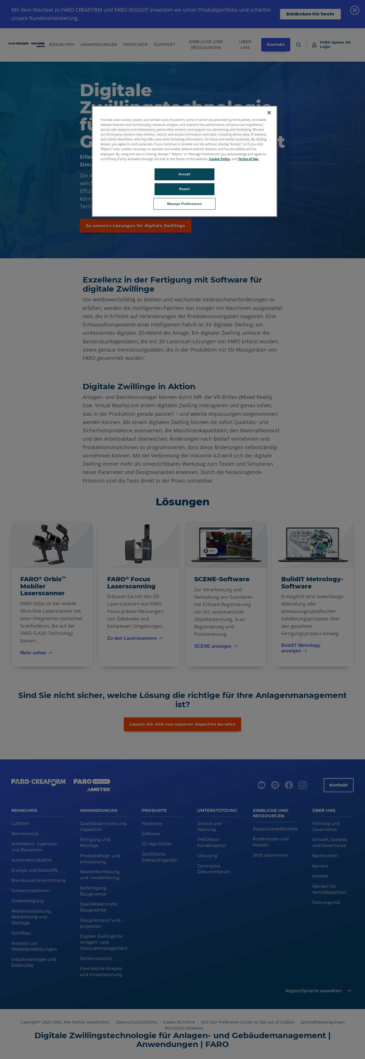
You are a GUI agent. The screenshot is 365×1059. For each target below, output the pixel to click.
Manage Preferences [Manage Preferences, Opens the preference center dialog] (184, 203)
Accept (184, 174)
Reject (184, 189)
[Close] (269, 112)
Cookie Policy (219, 159)
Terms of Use (248, 159)
